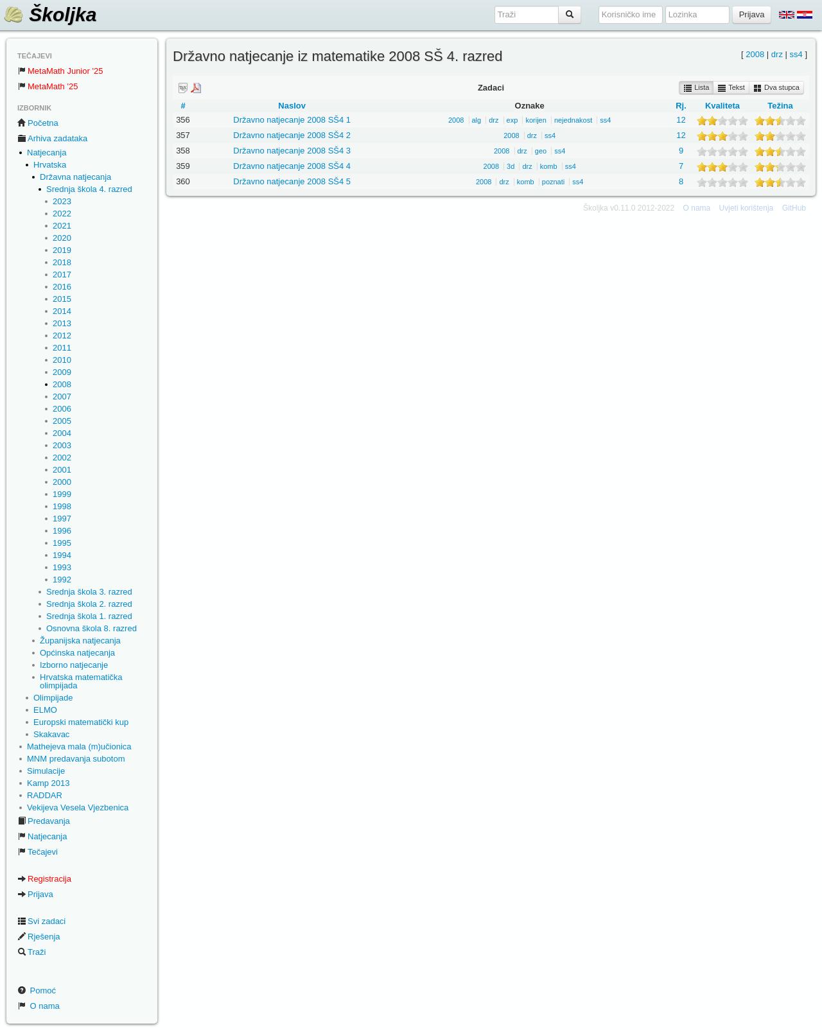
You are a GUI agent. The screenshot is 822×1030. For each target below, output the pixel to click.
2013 (62, 323)
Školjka (49, 14)
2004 (62, 433)
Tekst (731, 87)
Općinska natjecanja (77, 653)
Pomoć (36, 990)
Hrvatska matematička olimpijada (81, 681)
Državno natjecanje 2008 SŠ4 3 (292, 150)
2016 (62, 287)
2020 (62, 238)
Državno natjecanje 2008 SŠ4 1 (292, 120)
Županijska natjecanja (80, 640)
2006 (62, 409)
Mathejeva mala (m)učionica (79, 746)
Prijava (35, 894)
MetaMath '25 (47, 86)
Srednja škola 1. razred (89, 616)
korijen (535, 120)
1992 (62, 579)
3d (510, 166)
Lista (696, 87)
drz (777, 54)
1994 (62, 555)
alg (477, 120)
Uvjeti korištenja (746, 208)
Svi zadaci (41, 921)
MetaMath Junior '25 (60, 71)
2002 (62, 457)
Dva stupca (776, 87)
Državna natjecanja (75, 177)
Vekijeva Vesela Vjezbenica (77, 807)
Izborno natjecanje (74, 665)
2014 (62, 311)
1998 (62, 506)
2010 (62, 360)
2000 (62, 482)
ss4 (796, 54)
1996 (62, 531)
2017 (62, 274)
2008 (62, 384)
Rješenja (38, 936)
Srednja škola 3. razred (89, 592)
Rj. (681, 105)
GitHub (794, 208)
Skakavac (51, 734)
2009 (62, 372)
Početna (37, 123)
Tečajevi (37, 852)
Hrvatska (49, 165)
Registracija (44, 879)
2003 (62, 445)
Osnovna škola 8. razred (91, 628)
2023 (62, 201)
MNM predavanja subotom (76, 759)
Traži (31, 952)
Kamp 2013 (48, 783)
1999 (62, 494)
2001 (62, 470)
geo (541, 151)
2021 (62, 226)
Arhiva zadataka (52, 138)
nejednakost (573, 120)
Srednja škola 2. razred (89, 604)
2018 (62, 262)
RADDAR (44, 795)
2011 (62, 348)
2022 (62, 213)
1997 (62, 518)
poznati (553, 182)
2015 (62, 299)
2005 (62, 421)
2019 (62, 250)
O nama (38, 1006)
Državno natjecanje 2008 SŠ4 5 (292, 181)
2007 (62, 396)
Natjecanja (46, 152)
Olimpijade (53, 698)
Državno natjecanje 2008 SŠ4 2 (292, 135)
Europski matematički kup (80, 722)
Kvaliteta (722, 105)
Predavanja (43, 821)
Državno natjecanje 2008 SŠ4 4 (292, 166)
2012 (62, 335)
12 (680, 120)
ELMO (45, 710)
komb (548, 166)
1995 (62, 543)
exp (512, 120)
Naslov (292, 105)
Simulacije (46, 771)
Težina (780, 105)
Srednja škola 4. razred (89, 189)
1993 (62, 567)
